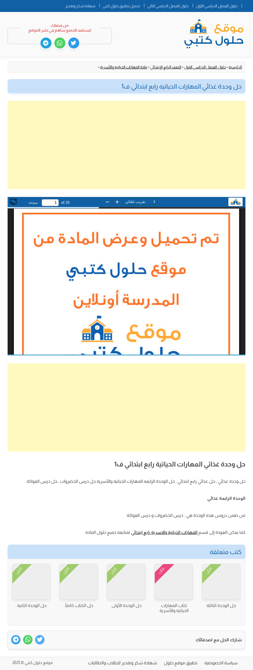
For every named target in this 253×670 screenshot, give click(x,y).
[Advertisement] (126, 145)
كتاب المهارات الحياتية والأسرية (174, 608)
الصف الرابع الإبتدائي (165, 67)
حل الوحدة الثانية (31, 605)
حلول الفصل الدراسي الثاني (168, 6)
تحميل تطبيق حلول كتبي (121, 6)
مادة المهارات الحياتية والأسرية (123, 67)
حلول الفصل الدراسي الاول (205, 67)
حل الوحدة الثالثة (221, 605)
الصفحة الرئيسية (247, 5)
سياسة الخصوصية (221, 662)
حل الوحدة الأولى (126, 605)
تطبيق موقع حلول (180, 662)
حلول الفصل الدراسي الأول (217, 6)
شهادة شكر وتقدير (80, 6)
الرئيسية (235, 67)
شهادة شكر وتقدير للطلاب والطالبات (122, 662)
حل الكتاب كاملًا (79, 605)
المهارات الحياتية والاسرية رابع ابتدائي (164, 532)
